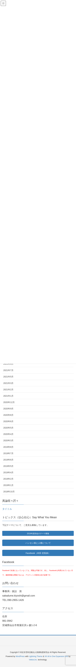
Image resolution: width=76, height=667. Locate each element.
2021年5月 (8, 376)
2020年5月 (8, 428)
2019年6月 (8, 460)
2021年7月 (8, 370)
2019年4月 (8, 472)
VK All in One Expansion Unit (56, 656)
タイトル (7, 509)
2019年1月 (8, 485)
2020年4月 (8, 434)
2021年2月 (8, 389)
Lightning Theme (35, 656)
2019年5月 (8, 466)
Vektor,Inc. (33, 660)
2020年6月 (8, 421)
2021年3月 (8, 383)
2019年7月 (8, 453)
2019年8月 (8, 447)
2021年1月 (8, 396)
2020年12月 (9, 402)
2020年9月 (8, 408)
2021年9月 (8, 364)
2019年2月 (8, 479)
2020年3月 (8, 440)
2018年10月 (9, 491)
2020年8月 (8, 415)
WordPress (20, 656)
